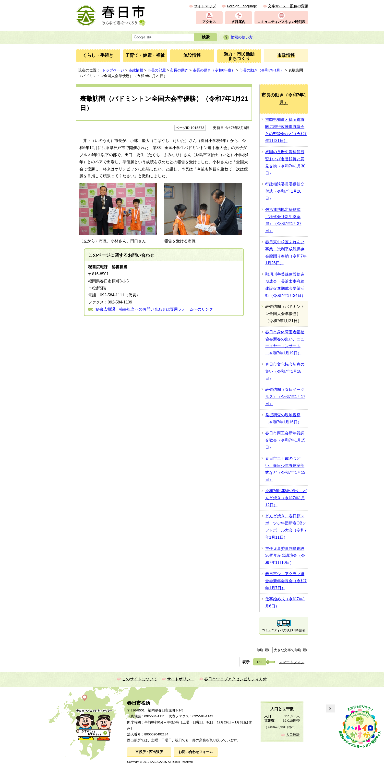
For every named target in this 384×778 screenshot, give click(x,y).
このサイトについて (139, 679)
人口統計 (293, 735)
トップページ (113, 70)
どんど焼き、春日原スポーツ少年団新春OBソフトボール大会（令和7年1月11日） (286, 526)
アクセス (209, 22)
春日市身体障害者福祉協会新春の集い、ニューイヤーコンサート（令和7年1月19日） (284, 342)
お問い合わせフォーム (196, 752)
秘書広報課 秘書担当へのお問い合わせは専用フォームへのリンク (154, 309)
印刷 (259, 650)
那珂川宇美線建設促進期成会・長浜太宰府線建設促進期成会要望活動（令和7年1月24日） (285, 284)
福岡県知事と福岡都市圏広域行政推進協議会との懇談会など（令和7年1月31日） (286, 130)
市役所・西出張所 (149, 752)
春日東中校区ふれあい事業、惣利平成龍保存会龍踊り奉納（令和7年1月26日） (286, 252)
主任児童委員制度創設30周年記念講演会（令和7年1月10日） (285, 555)
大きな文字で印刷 (287, 650)
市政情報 (136, 70)
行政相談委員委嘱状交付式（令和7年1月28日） (284, 191)
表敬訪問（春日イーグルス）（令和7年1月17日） (285, 396)
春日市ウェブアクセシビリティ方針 (235, 679)
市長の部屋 (156, 70)
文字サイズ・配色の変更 (288, 6)
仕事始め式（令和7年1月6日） (285, 602)
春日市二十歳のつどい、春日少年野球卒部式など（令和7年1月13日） (285, 469)
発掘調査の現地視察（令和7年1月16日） (283, 418)
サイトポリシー (180, 679)
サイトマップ (205, 6)
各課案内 (238, 22)
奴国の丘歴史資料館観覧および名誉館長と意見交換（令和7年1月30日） (285, 162)
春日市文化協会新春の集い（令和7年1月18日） (284, 371)
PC (259, 662)
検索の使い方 (242, 37)
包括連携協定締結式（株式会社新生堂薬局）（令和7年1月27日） (283, 220)
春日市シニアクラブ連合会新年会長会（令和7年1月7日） (286, 581)
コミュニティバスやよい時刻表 (281, 22)
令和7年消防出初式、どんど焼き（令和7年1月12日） (286, 498)
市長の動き (179, 70)
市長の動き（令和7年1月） (261, 70)
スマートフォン (291, 662)
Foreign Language (242, 6)
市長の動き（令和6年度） (214, 70)
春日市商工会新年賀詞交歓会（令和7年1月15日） (285, 440)
